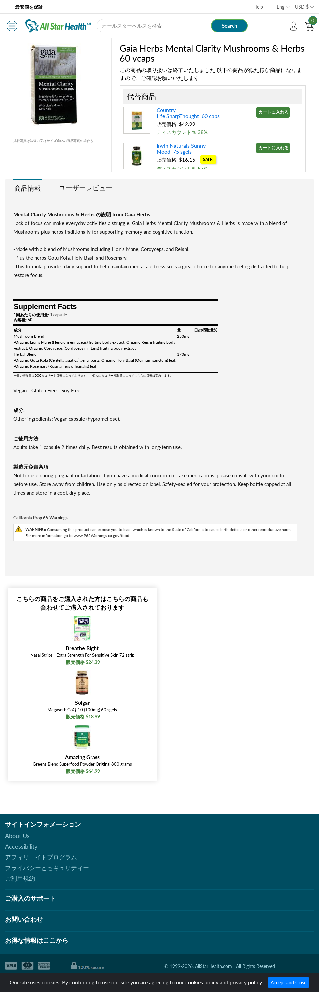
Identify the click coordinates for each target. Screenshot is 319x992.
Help (258, 7)
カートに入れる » (274, 112)
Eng (280, 7)
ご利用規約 (20, 878)
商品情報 (27, 188)
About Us (17, 835)
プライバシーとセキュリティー (47, 867)
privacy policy (246, 982)
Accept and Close (288, 982)
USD (302, 7)
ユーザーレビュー (85, 188)
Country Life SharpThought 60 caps (188, 113)
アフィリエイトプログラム (41, 857)
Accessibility (21, 846)
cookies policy (201, 982)
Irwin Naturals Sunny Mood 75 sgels (181, 148)
